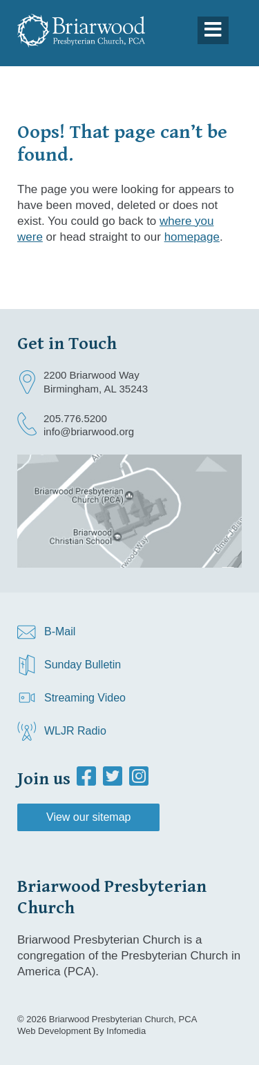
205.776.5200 (75, 418)
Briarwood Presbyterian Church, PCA (123, 1019)
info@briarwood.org (89, 431)
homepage (192, 236)
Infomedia (126, 1031)
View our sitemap (88, 817)
